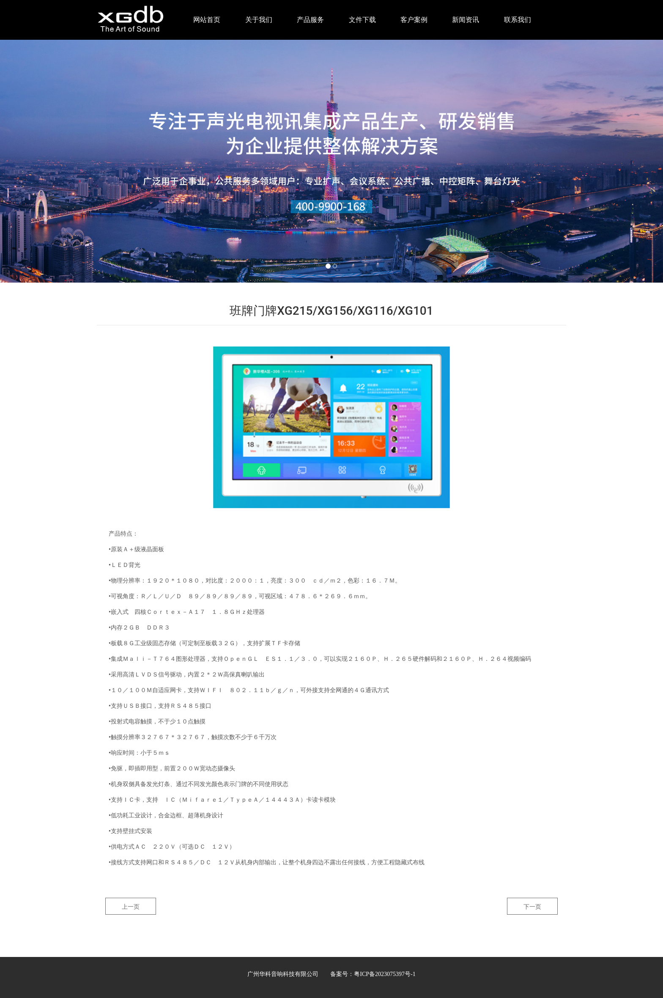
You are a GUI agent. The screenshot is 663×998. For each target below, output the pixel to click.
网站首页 (206, 20)
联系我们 (517, 20)
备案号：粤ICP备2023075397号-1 (372, 974)
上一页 (131, 906)
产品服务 (310, 20)
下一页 (532, 906)
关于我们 (258, 20)
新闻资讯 (465, 20)
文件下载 (362, 20)
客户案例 (413, 20)
